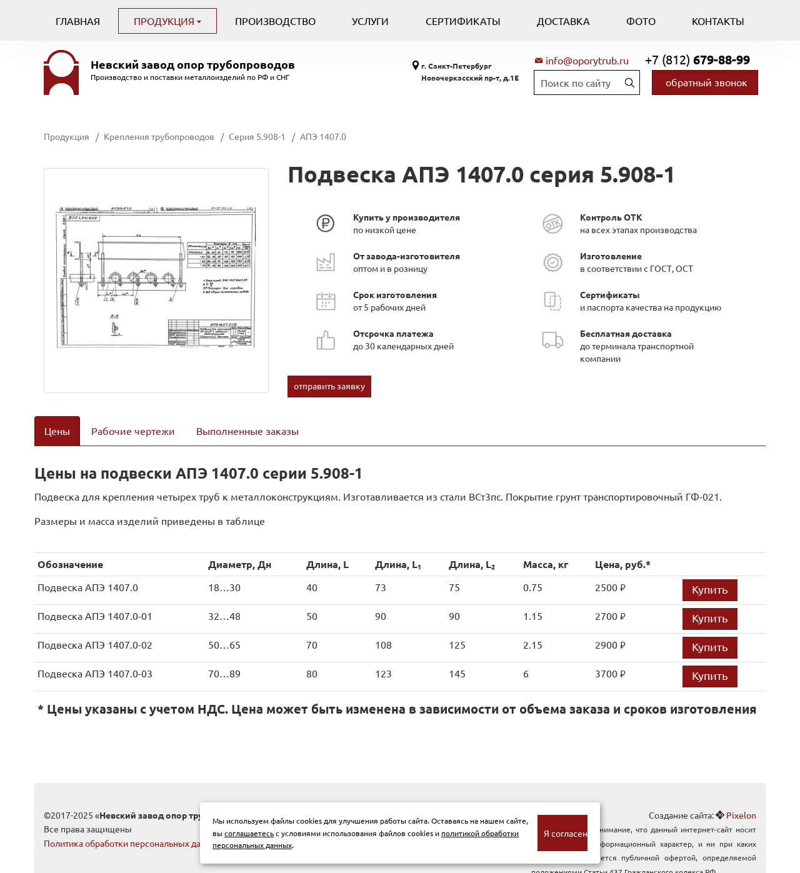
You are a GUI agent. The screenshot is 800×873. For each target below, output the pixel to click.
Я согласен (566, 833)
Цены (57, 430)
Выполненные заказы (247, 430)
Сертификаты (463, 20)
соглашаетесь (249, 833)
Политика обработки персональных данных (133, 826)
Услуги (370, 20)
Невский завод (193, 64)
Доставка (563, 20)
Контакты (718, 20)
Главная (78, 20)
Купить (710, 572)
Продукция (165, 20)
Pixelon (741, 798)
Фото (641, 20)
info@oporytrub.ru (587, 60)
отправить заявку (329, 385)
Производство (275, 20)
